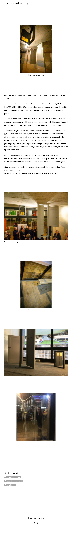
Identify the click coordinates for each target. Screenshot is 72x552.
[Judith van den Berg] (36, 3)
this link (11, 173)
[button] (66, 3)
